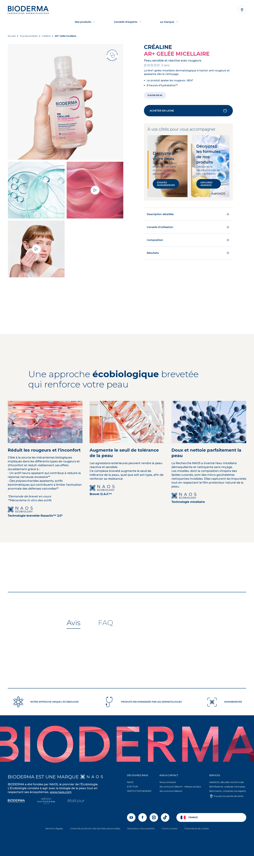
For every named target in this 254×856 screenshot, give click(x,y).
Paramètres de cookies (197, 828)
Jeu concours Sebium (170, 791)
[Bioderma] (16, 801)
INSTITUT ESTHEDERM (139, 791)
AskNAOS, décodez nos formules (226, 782)
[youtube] (131, 817)
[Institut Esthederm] (46, 801)
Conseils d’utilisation (188, 227)
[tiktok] (165, 817)
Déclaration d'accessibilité (141, 828)
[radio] (155, 95)
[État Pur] (75, 801)
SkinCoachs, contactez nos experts (227, 791)
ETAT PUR (132, 786)
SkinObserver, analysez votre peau (227, 786)
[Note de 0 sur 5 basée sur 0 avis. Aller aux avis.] (157, 65)
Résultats (188, 253)
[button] (188, 110)
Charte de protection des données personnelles (95, 828)
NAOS (130, 782)
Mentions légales (54, 828)
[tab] (73, 623)
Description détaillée (188, 214)
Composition (188, 240)
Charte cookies (169, 828)
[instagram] (154, 817)
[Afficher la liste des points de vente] (242, 10)
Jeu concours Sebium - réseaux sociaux (180, 786)
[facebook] (142, 817)
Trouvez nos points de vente (228, 796)
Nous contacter (167, 782)
